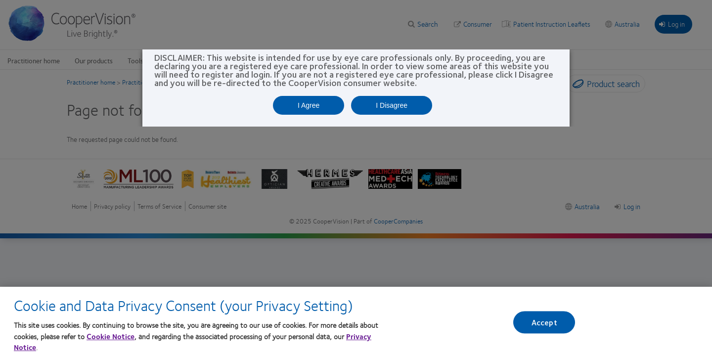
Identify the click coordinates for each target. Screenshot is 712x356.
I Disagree (391, 105)
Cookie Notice (110, 338)
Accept (544, 324)
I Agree (308, 105)
